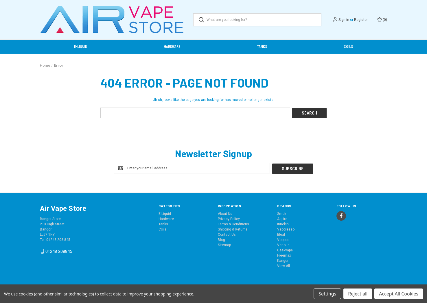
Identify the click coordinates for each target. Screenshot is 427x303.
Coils (348, 47)
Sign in (343, 20)
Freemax (284, 255)
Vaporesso (286, 228)
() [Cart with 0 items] (382, 19)
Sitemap (224, 244)
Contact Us (227, 234)
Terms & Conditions (233, 223)
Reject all (357, 294)
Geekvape (285, 249)
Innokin (283, 223)
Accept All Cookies (398, 294)
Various (283, 244)
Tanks (262, 47)
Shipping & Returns (233, 228)
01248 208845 (58, 250)
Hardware (172, 47)
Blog (221, 239)
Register (361, 20)
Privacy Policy (229, 218)
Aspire (282, 218)
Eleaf (281, 234)
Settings (327, 294)
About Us (225, 213)
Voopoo (283, 239)
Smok (281, 213)
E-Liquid (80, 47)
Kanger (282, 260)
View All (283, 265)
